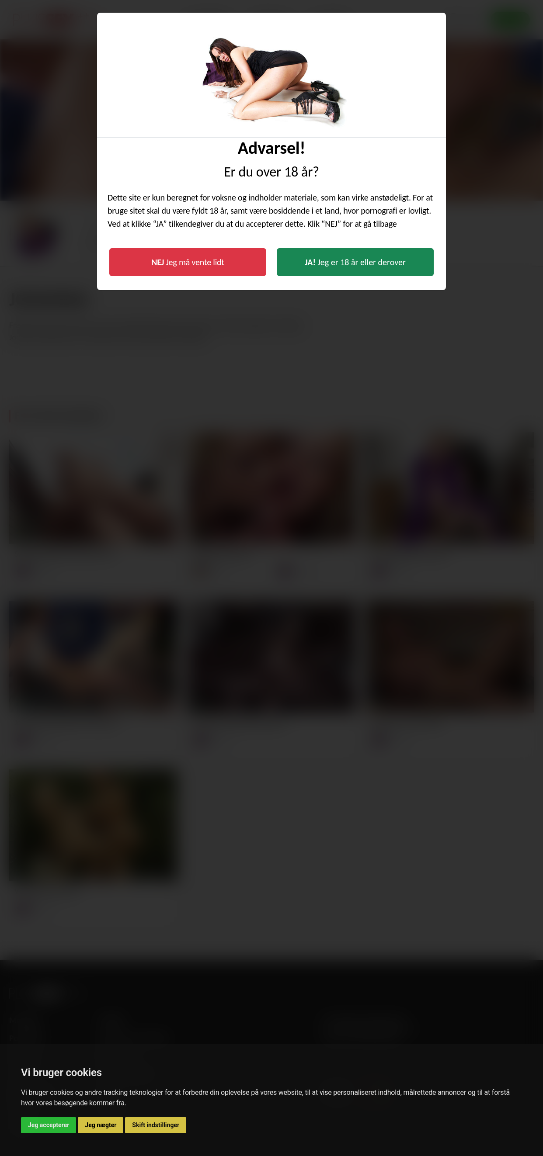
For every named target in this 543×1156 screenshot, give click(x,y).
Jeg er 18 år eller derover (355, 262)
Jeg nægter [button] (100, 1124)
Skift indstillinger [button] (155, 1124)
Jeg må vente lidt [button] (187, 262)
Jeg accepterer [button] (48, 1124)
